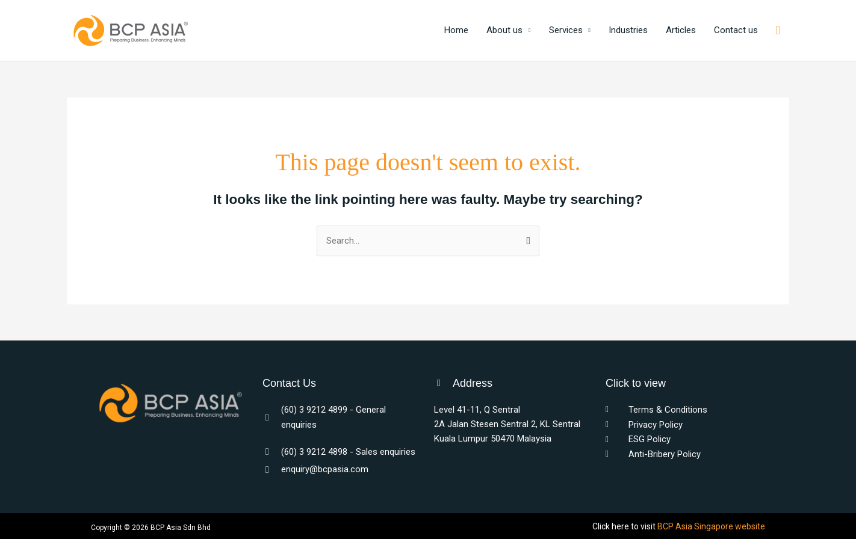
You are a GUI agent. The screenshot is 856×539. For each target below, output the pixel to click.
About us (504, 30)
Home (456, 30)
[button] (778, 31)
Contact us (736, 30)
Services (566, 30)
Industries (628, 30)
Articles (681, 30)
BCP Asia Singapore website (711, 527)
